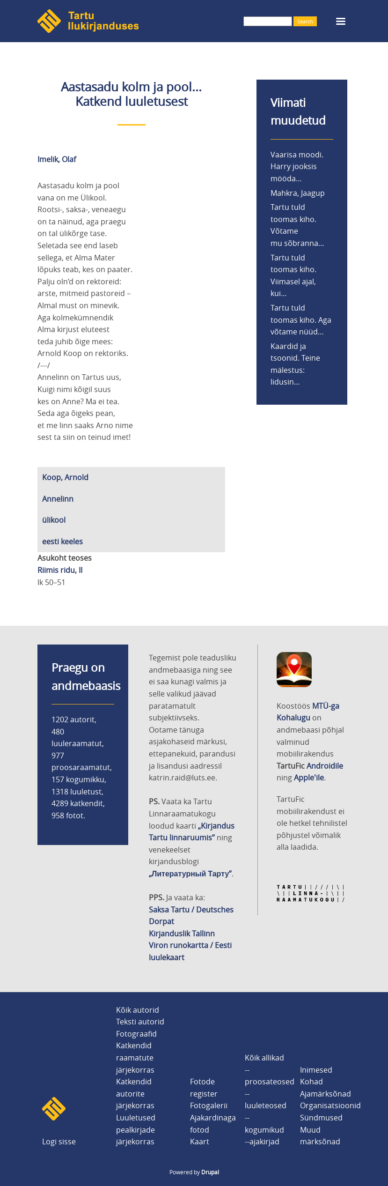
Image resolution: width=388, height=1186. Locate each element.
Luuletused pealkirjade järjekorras (135, 1129)
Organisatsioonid (330, 1105)
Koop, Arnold (65, 477)
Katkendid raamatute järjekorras (135, 1057)
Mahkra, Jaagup (298, 193)
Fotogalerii (208, 1105)
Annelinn (57, 499)
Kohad (311, 1081)
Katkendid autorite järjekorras (135, 1093)
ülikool (54, 520)
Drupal (210, 1172)
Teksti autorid (140, 1021)
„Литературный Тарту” (190, 873)
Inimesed (316, 1070)
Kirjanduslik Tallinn (182, 933)
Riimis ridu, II (59, 570)
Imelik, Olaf (56, 159)
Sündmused (321, 1117)
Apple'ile (309, 777)
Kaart (199, 1141)
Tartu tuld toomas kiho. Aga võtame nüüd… (301, 320)
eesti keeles (62, 541)
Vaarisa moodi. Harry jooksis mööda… (297, 166)
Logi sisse (59, 1141)
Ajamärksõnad (325, 1094)
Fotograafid (136, 1034)
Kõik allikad (264, 1058)
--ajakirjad (262, 1141)
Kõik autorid (137, 1010)
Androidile (325, 766)
